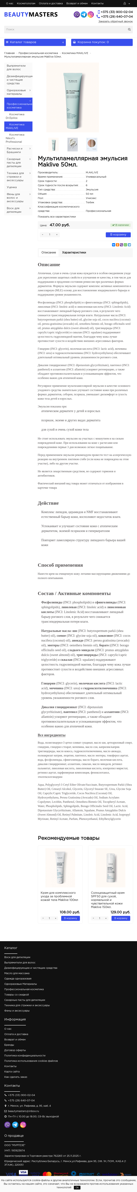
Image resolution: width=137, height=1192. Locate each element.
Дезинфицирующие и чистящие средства (20, 80)
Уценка (12, 187)
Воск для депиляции (17, 957)
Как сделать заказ (15, 1077)
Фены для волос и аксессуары (15, 198)
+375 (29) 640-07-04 (117, 16)
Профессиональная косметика (38, 53)
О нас (9, 3)
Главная (9, 53)
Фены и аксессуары (17, 1011)
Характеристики (74, 252)
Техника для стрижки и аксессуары (15, 177)
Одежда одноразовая (17, 979)
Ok (77, 1188)
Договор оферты (15, 1050)
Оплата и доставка (51, 3)
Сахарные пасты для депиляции (14, 162)
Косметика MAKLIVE (75, 53)
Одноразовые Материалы (20, 984)
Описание (48, 252)
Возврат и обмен (77, 3)
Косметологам (26, 3)
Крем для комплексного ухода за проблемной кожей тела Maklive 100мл (59, 896)
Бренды (9, 1045)
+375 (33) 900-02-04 (117, 12)
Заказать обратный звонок (115, 21)
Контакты (97, 3)
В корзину (118, 234)
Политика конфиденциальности (24, 1056)
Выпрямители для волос (19, 963)
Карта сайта (12, 1072)
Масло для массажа (16, 973)
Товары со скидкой (16, 995)
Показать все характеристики (57, 217)
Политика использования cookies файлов (31, 1061)
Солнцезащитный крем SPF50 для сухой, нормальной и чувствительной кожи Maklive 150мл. (108, 900)
